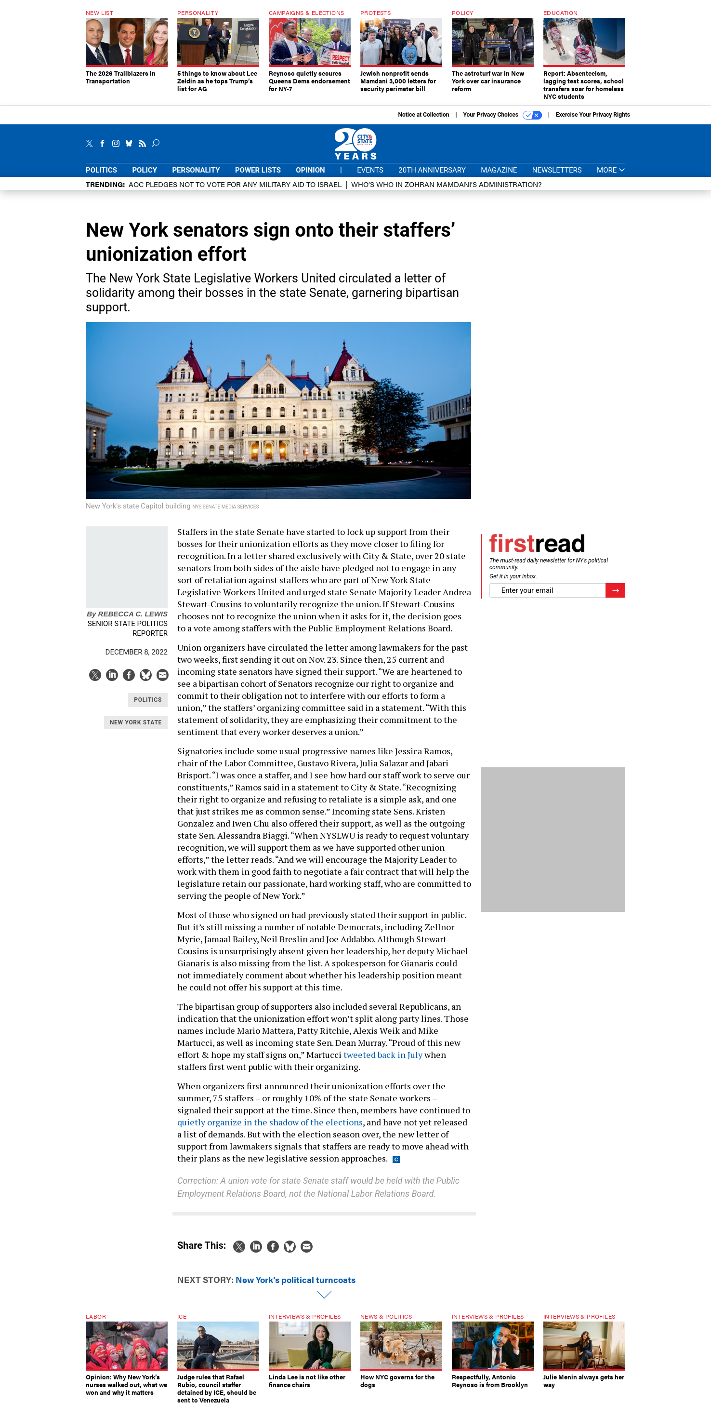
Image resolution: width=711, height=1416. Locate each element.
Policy (144, 177)
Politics (101, 177)
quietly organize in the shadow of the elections (270, 1129)
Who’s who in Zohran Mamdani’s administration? (446, 191)
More (611, 177)
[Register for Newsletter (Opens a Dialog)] (615, 597)
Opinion (310, 177)
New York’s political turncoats (296, 1287)
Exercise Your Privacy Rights (593, 122)
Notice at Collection (423, 122)
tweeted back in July (382, 1062)
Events (370, 177)
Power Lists (258, 177)
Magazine (499, 177)
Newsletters (557, 177)
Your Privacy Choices (502, 122)
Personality (196, 177)
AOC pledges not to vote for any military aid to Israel (235, 191)
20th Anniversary (431, 177)
